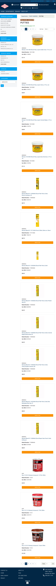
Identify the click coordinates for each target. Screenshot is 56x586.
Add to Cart (37, 62)
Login (54, 1)
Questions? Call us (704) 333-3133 (37, 1)
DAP (1, 60)
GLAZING (2, 31)
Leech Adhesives (4, 62)
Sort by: (41, 29)
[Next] (35, 563)
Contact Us (4, 570)
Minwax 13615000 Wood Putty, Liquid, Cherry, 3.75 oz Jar (35, 85)
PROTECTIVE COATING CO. (6, 48)
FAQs (19, 573)
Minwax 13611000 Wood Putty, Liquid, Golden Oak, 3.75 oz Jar (37, 49)
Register (47, 1)
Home (2, 11)
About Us (21, 570)
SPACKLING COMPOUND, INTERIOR (8, 27)
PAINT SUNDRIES (33, 16)
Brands (17, 11)
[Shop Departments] (16, 5)
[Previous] (21, 29)
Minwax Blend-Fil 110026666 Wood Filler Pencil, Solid (34, 265)
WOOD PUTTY (3, 23)
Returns (20, 578)
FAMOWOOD (3, 58)
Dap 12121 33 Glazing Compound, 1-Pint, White (33, 510)
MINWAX (2, 42)
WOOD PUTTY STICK (5, 25)
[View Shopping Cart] (25, 8)
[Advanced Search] (44, 4)
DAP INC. (2, 46)
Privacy (3, 578)
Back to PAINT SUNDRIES (6, 19)
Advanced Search (5, 73)
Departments (10, 11)
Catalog (3, 71)
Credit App (24, 11)
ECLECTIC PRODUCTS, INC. (6, 44)
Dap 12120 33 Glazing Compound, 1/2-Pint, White (34, 475)
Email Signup (4, 575)
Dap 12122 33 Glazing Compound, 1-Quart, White (33, 545)
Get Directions (22, 575)
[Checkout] (35, 8)
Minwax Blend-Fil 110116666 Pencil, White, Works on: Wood (36, 230)
